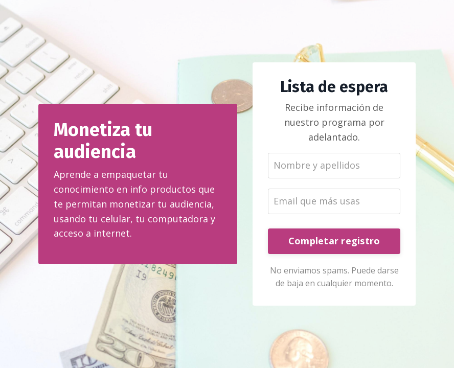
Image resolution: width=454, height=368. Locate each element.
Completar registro (334, 241)
